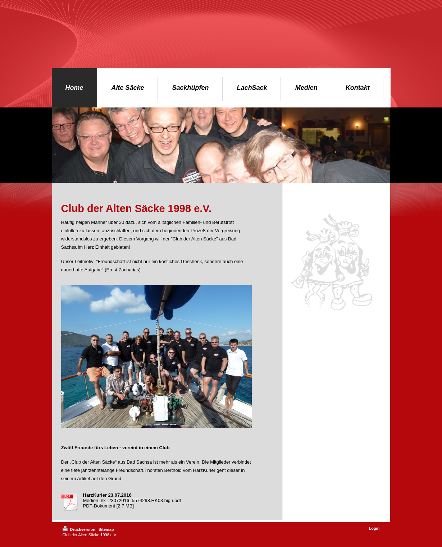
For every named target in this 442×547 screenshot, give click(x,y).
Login (374, 528)
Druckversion (79, 529)
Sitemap (106, 529)
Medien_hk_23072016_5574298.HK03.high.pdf (132, 500)
